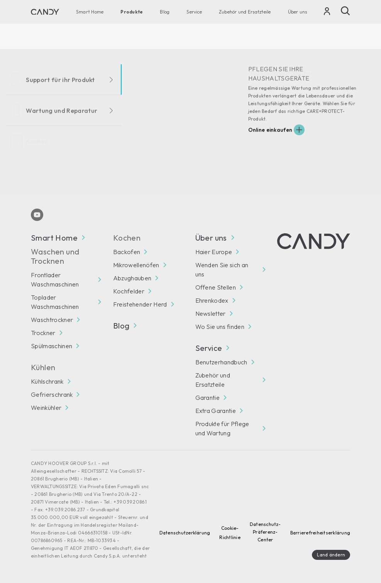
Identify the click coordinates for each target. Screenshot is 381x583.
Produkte (131, 12)
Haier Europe (213, 252)
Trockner (43, 333)
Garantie (207, 397)
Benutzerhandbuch (221, 362)
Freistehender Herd (140, 304)
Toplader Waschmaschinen (55, 301)
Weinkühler (46, 407)
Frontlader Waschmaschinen (55, 279)
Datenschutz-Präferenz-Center (265, 532)
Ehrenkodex (212, 300)
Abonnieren (329, 177)
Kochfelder (128, 291)
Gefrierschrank (52, 394)
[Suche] (345, 10)
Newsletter (210, 313)
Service (194, 12)
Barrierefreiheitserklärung (320, 533)
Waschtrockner (52, 320)
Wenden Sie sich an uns (222, 269)
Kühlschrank (47, 381)
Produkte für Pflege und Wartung (222, 428)
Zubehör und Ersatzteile (245, 12)
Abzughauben (132, 278)
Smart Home (89, 12)
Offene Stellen (215, 287)
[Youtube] (37, 215)
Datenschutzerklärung (184, 533)
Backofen (127, 252)
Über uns (297, 12)
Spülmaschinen (51, 346)
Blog (164, 12)
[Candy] (45, 12)
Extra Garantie (215, 411)
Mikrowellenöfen (136, 265)
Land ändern (331, 555)
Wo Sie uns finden (219, 326)
